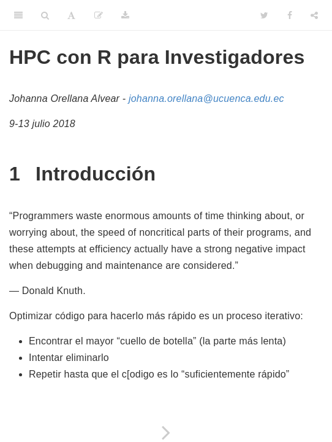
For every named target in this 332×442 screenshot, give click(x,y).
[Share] (314, 15)
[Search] (45, 15)
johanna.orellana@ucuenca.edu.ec (206, 98)
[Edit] (98, 15)
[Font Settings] (71, 15)
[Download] (125, 15)
